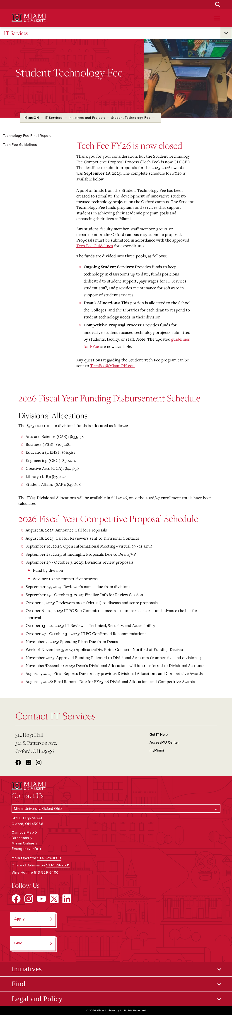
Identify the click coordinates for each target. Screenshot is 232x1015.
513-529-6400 (46, 872)
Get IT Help (159, 734)
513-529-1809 (49, 858)
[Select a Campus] (116, 808)
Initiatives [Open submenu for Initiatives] (27, 969)
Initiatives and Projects (87, 118)
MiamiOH (31, 118)
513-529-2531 (58, 865)
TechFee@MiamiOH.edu (112, 365)
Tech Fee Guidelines (94, 245)
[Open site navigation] (217, 18)
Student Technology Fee (130, 118)
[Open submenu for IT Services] (226, 33)
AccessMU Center (164, 742)
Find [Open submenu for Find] (18, 984)
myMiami (157, 750)
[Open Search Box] (217, 4)
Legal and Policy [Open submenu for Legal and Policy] (37, 999)
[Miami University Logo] (29, 18)
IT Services (16, 33)
